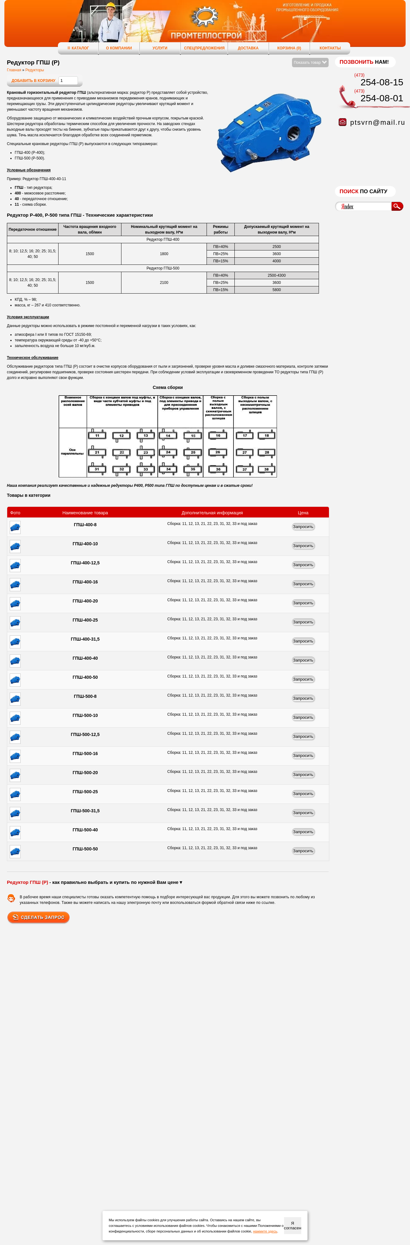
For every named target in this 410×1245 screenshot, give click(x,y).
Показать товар (310, 62)
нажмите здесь (265, 1231)
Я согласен (292, 1225)
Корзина (289, 48)
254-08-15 (382, 82)
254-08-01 (382, 98)
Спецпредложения (204, 48)
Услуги (159, 48)
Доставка (248, 48)
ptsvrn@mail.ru (377, 122)
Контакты (330, 48)
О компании (119, 48)
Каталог (78, 48)
